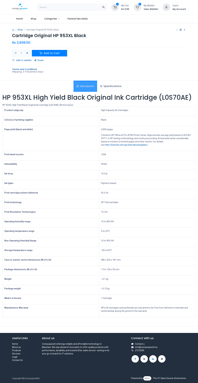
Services (16, 353)
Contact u (139, 344)
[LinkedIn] (153, 359)
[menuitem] (19, 19)
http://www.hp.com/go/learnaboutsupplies (126, 145)
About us (16, 347)
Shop (20, 29)
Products (16, 350)
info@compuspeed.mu (146, 347)
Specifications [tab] (111, 86)
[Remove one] (15, 53)
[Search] (103, 7)
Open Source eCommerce (173, 378)
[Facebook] (135, 359)
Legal (14, 357)
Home (15, 344)
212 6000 (139, 350)
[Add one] (27, 53)
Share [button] (39, 60)
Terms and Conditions (24, 69)
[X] (144, 359)
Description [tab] (85, 86)
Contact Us (17, 360)
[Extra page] (162, 359)
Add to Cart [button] (49, 53)
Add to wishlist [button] (22, 60)
